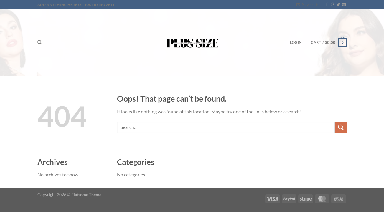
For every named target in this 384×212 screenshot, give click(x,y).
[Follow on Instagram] (332, 5)
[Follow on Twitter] (338, 5)
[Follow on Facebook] (327, 5)
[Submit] (341, 127)
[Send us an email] (344, 5)
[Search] (39, 42)
